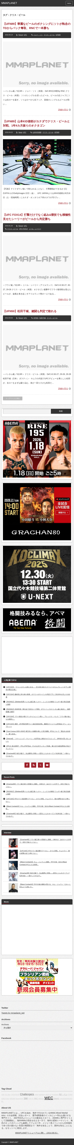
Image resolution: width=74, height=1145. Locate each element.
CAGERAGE (15, 1094)
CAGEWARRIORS (66, 1098)
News (20, 132)
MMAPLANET (14, 1142)
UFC (25, 35)
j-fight (36, 1094)
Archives (5, 1024)
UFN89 (58, 35)
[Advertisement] (24, 654)
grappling (42, 1094)
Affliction (41, 1098)
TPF (26, 1098)
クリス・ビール (49, 35)
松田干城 (42, 318)
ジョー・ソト (38, 35)
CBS (2, 1094)
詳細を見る (63, 110)
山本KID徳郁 (37, 132)
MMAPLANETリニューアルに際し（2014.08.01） (37, 1133)
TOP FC (31, 1098)
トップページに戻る (13, 398)
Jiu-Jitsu (7, 1094)
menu (69, 3)
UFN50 (35, 318)
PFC (36, 1099)
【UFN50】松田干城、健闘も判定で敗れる (30, 311)
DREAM (12, 1098)
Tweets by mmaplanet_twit (12, 1013)
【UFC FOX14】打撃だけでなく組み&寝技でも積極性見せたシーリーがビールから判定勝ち (37, 217)
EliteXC (56, 1099)
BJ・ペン (63, 1094)
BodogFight (19, 1098)
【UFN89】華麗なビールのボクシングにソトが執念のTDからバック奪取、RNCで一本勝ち (37, 26)
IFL (2, 1101)
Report (20, 35)
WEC (48, 1098)
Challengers (27, 1094)
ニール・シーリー (35, 229)
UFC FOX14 (23, 229)
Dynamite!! (55, 1094)
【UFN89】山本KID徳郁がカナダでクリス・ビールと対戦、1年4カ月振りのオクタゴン (36, 123)
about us (48, 1094)
